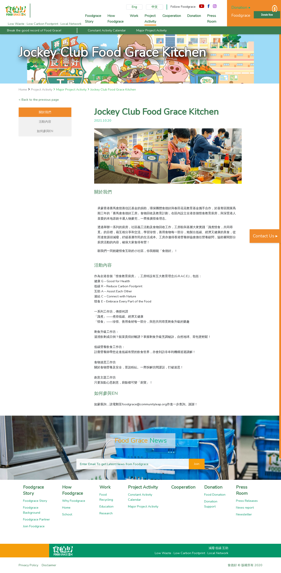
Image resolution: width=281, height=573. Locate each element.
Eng (134, 7)
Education (106, 506)
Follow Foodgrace (183, 7)
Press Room (242, 490)
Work (105, 487)
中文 (154, 7)
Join (196, 464)
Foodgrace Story (33, 490)
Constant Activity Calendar (107, 30)
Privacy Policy (28, 565)
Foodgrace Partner (36, 519)
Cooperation (183, 487)
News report (245, 507)
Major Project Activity (151, 30)
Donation (213, 487)
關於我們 (45, 112)
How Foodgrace (72, 490)
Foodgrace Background (31, 510)
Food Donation (214, 494)
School (67, 514)
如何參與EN (45, 131)
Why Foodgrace (73, 500)
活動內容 (45, 121)
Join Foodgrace (34, 526)
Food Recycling (106, 497)
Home (66, 507)
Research (106, 513)
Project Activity (143, 487)
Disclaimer (49, 565)
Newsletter (244, 514)
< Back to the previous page (39, 99)
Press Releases (247, 500)
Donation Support (210, 504)
